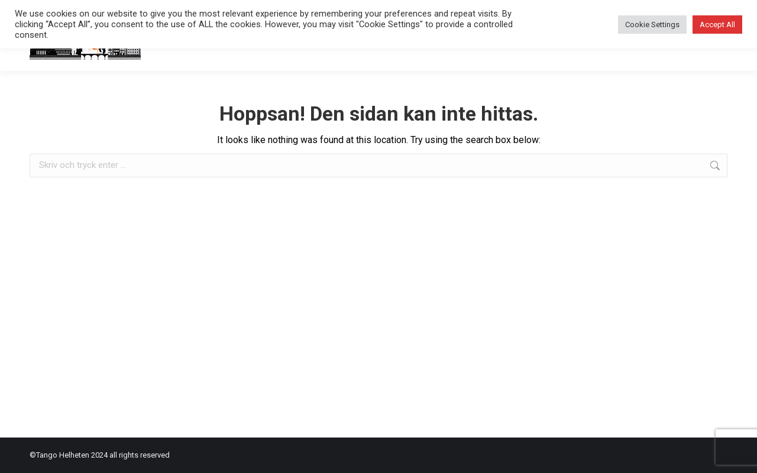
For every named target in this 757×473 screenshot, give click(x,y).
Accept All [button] (717, 24)
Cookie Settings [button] (652, 24)
